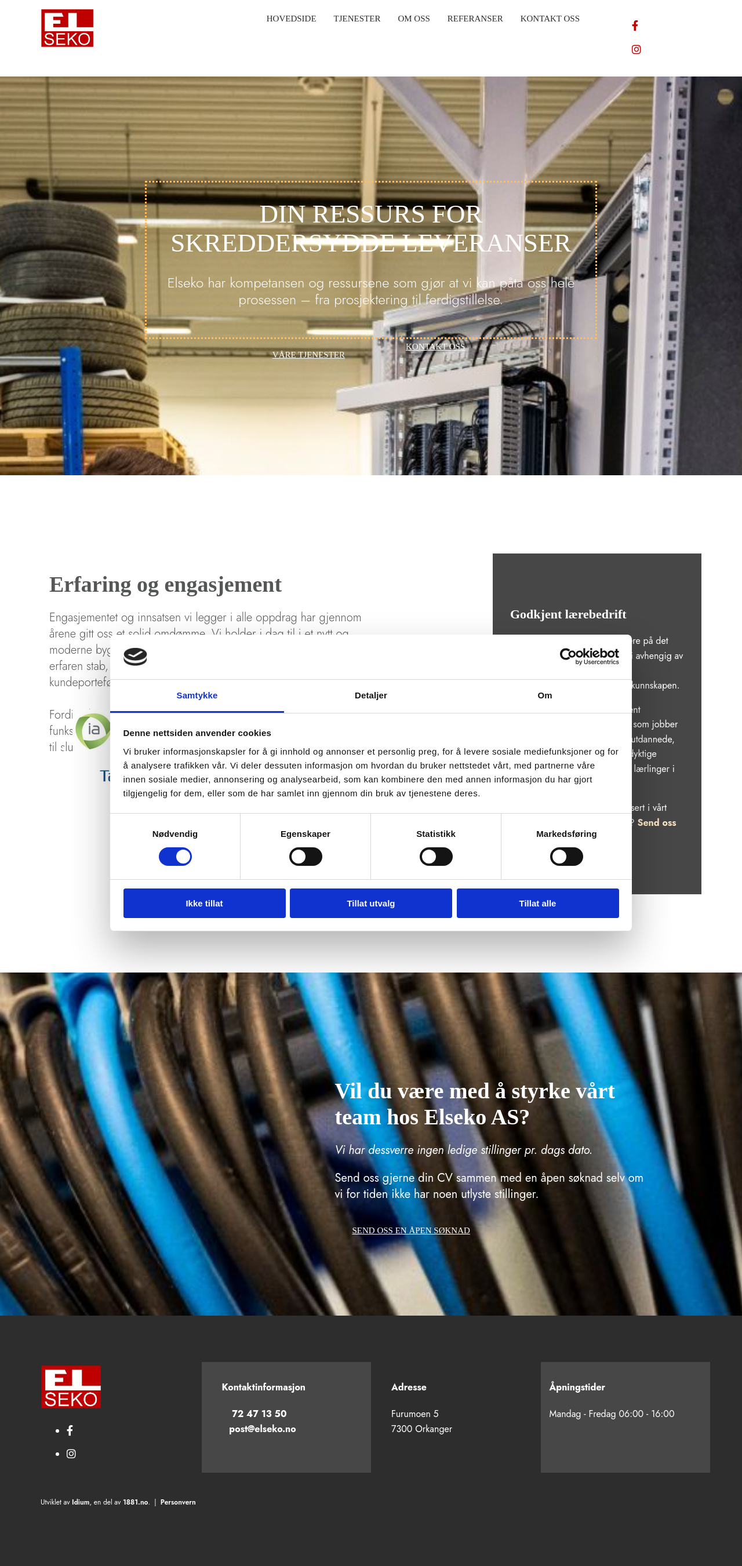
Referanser (475, 18)
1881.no (135, 1502)
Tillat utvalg (371, 903)
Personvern (178, 1502)
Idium (80, 1502)
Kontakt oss (550, 18)
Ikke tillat (204, 903)
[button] (308, 355)
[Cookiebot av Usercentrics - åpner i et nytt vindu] (568, 656)
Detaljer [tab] (371, 695)
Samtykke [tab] (197, 695)
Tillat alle (537, 903)
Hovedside (292, 18)
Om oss (414, 18)
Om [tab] (544, 695)
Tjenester (357, 18)
